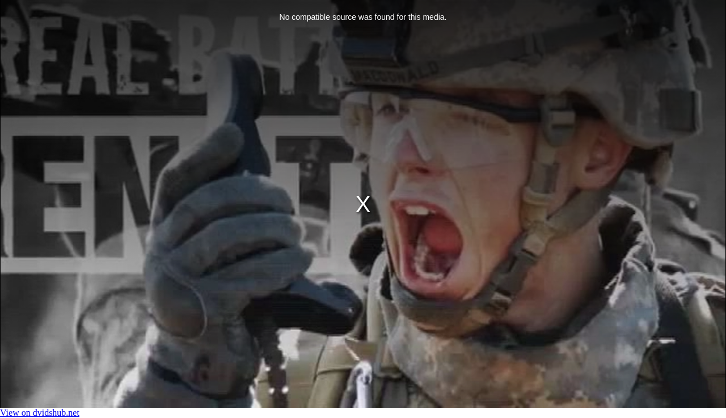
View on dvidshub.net (39, 412)
